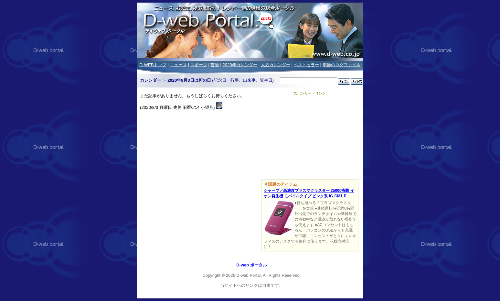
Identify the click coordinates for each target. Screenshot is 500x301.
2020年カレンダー (239, 64)
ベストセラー (306, 64)
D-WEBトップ (152, 64)
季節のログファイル (341, 64)
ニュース (178, 64)
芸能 (214, 64)
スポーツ (198, 64)
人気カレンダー (275, 64)
